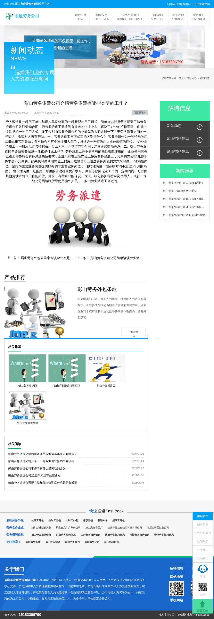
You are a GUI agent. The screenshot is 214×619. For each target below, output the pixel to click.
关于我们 (178, 17)
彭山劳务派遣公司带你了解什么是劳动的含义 (37, 468)
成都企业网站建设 (198, 614)
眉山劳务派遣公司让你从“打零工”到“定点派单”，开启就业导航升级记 (185, 207)
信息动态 (191, 78)
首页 (181, 78)
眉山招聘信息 (178, 139)
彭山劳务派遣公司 (64, 131)
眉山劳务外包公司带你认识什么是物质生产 (51, 258)
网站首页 (80, 17)
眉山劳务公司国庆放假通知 (180, 191)
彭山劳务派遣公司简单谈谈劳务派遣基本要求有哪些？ (129, 258)
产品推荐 (15, 277)
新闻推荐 (185, 170)
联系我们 (198, 17)
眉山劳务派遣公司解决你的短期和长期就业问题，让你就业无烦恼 (185, 199)
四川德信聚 (179, 614)
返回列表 (140, 112)
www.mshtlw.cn (20, 112)
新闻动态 (158, 17)
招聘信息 (101, 17)
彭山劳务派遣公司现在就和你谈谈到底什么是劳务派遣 (42, 482)
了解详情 (134, 332)
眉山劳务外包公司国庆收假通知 (183, 183)
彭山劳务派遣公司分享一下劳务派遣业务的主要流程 (41, 461)
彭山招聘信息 (178, 151)
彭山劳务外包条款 (97, 289)
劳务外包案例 (131, 17)
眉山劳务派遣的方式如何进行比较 (184, 215)
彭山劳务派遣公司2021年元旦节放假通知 (34, 475)
